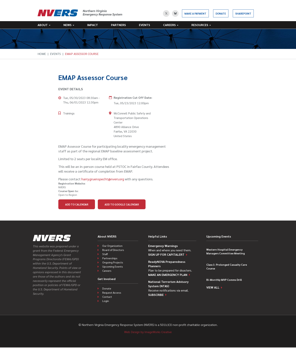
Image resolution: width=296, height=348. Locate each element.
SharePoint (243, 13)
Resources (201, 25)
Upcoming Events (112, 266)
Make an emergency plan (167, 275)
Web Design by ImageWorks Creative (148, 332)
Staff (105, 254)
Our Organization (112, 245)
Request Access (111, 292)
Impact (92, 25)
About (44, 25)
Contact (107, 296)
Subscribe (156, 295)
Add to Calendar (76, 204)
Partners (118, 25)
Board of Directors (113, 250)
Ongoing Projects (112, 262)
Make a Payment (195, 13)
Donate (221, 13)
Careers (170, 25)
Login (105, 300)
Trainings (69, 113)
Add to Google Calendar (122, 204)
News (68, 25)
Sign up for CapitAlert (166, 254)
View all (212, 287)
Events (144, 25)
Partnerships (109, 258)
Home (42, 54)
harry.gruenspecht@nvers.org (102, 179)
